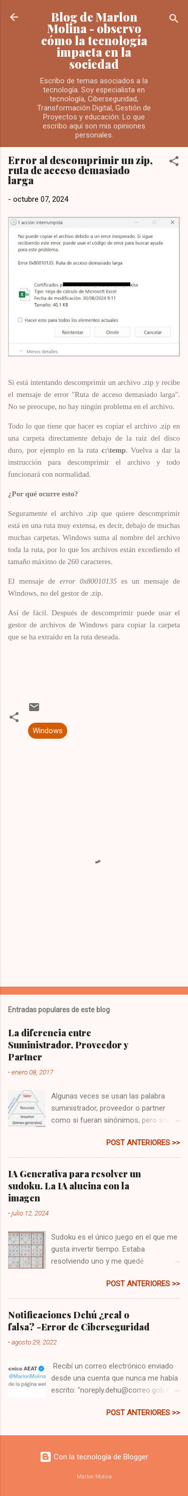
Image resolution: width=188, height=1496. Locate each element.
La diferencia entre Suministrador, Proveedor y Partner (68, 1045)
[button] (174, 163)
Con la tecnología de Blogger (94, 1456)
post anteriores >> (143, 1142)
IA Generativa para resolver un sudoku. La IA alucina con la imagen (74, 1186)
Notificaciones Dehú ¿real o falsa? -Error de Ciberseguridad (78, 1321)
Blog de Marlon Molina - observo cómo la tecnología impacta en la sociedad (94, 40)
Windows (48, 730)
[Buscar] (174, 20)
